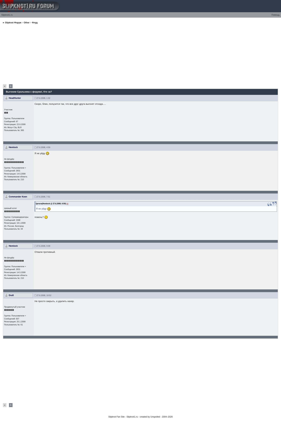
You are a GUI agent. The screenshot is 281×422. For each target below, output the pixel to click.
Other (27, 22)
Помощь (276, 15)
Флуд (34, 22)
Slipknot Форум (13, 22)
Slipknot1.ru (7, 15)
